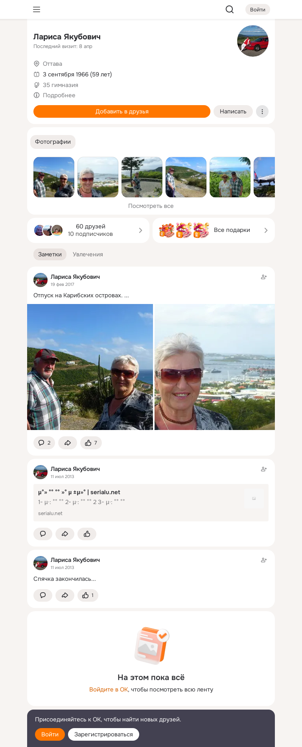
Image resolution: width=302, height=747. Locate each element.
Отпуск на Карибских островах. (78, 295)
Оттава (52, 64)
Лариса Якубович (67, 37)
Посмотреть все (151, 206)
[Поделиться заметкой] (67, 442)
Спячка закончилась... (64, 579)
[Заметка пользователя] (151, 569)
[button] (53, 142)
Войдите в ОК (108, 689)
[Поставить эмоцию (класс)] (91, 442)
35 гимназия (60, 85)
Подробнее (59, 95)
